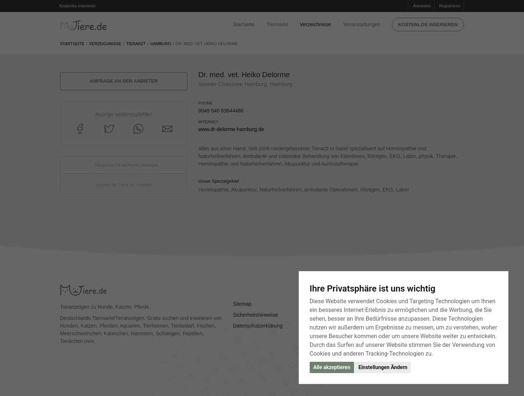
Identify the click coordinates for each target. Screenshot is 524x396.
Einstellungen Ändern (382, 367)
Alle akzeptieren (331, 367)
